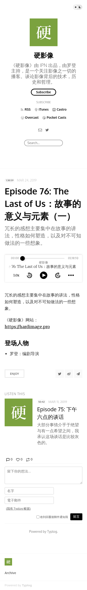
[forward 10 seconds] (58, 275)
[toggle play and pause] (44, 275)
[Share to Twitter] (59, 373)
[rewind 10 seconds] (29, 275)
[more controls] (71, 275)
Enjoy (14, 373)
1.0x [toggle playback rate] (16, 275)
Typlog (27, 585)
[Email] (40, 130)
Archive (10, 573)
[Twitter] (47, 130)
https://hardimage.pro (27, 326)
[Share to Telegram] (78, 373)
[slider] (22, 258)
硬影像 (43, 55)
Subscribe (43, 92)
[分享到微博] (69, 373)
